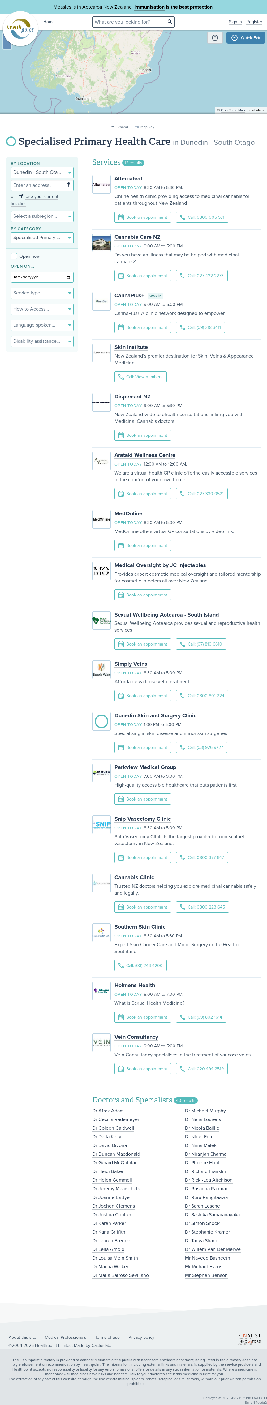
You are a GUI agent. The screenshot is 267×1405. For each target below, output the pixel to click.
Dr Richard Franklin (205, 1171)
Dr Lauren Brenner (112, 1241)
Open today (128, 187)
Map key (147, 127)
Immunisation (149, 7)
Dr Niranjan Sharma (205, 1154)
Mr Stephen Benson (206, 1275)
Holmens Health (134, 985)
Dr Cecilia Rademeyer (115, 1119)
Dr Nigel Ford (199, 1137)
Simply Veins (130, 663)
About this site (22, 1337)
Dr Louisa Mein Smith (115, 1258)
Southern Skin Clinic (140, 926)
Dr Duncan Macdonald (116, 1154)
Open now (25, 256)
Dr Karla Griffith (108, 1232)
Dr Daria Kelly (106, 1137)
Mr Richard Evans (203, 1267)
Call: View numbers (140, 377)
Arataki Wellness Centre (144, 455)
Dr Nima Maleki (201, 1145)
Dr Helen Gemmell (112, 1180)
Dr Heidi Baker (107, 1171)
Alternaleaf (128, 178)
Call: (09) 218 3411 (200, 327)
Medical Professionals (65, 1337)
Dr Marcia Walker (110, 1267)
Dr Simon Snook (202, 1223)
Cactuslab (101, 1345)
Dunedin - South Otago (217, 142)
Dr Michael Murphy (205, 1111)
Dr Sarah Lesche (202, 1206)
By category (26, 229)
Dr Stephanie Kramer (207, 1232)
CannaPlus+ (129, 295)
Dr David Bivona (109, 1145)
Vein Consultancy (136, 1036)
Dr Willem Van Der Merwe (213, 1249)
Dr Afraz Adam (108, 1111)
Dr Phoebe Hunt (202, 1163)
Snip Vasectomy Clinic (142, 818)
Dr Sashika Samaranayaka (212, 1215)
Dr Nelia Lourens (203, 1119)
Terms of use (107, 1337)
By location (25, 164)
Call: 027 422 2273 (202, 275)
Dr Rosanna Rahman (207, 1189)
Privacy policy (141, 1337)
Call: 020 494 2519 (202, 1069)
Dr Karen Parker (109, 1223)
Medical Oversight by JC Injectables (160, 565)
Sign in (235, 21)
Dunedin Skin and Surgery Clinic (155, 715)
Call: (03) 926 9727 (201, 747)
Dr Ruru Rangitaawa (206, 1197)
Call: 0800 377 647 (202, 857)
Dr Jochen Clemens (113, 1206)
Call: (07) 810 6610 (201, 644)
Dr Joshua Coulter (111, 1215)
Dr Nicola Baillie (202, 1128)
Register (254, 21)
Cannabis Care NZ (137, 237)
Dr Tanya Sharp (201, 1241)
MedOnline (128, 513)
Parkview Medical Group (145, 767)
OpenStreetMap (233, 119)
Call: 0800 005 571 (202, 217)
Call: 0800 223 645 (202, 907)
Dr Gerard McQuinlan (115, 1163)
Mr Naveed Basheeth (207, 1258)
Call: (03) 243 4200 (140, 965)
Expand (122, 127)
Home (49, 21)
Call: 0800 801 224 (202, 695)
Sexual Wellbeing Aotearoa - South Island (166, 614)
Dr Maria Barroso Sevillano (120, 1275)
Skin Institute (131, 347)
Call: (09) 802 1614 (201, 1017)
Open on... (22, 266)
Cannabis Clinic (134, 877)
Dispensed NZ (132, 396)
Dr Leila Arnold (108, 1249)
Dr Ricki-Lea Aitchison (209, 1180)
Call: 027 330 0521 (202, 493)
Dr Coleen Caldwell (113, 1128)
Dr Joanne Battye (111, 1197)
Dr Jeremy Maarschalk (116, 1189)
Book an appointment (142, 217)
